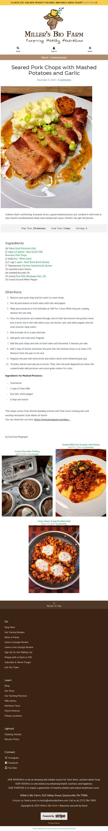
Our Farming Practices (16, 695)
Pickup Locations (13, 715)
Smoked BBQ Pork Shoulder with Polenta (80, 444)
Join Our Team (12, 667)
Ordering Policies (13, 734)
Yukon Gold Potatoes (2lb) (22, 248)
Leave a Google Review (16, 642)
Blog (7, 685)
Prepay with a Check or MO (18, 657)
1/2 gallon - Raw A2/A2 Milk (28, 251)
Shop (18, 49)
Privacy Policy (54, 823)
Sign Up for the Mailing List (18, 652)
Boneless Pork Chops (16, 255)
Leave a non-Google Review (19, 647)
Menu (90, 49)
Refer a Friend (12, 637)
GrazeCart (71, 828)
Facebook (11, 762)
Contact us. (18, 800)
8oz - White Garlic (23, 258)
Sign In (54, 49)
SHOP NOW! (89, 2)
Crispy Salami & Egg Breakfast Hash (54, 521)
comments (64, 79)
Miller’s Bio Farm (48, 805)
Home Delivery (12, 710)
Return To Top (54, 604)
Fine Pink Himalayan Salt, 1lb (31, 276)
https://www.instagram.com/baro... (52, 419)
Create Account (59, 57)
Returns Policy (12, 739)
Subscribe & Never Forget (18, 662)
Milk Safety (10, 700)
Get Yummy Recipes (15, 632)
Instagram (12, 757)
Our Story (9, 690)
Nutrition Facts (12, 705)
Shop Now (10, 627)
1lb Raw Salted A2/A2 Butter (37, 265)
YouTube (11, 767)
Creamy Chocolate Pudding (27, 451)
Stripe (84, 805)
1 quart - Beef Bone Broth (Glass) (32, 262)
